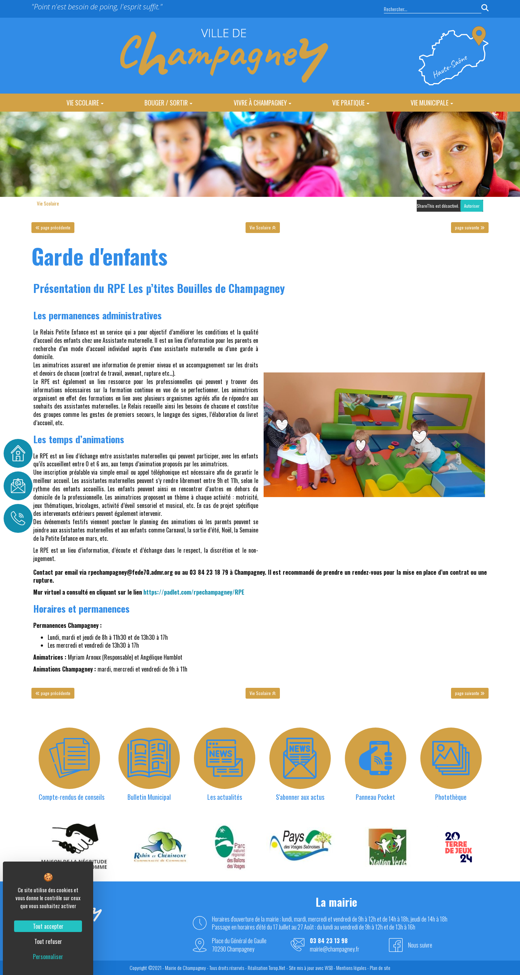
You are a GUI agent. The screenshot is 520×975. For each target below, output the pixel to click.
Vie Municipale (432, 102)
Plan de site (380, 967)
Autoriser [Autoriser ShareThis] (472, 206)
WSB (329, 967)
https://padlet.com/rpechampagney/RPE (193, 592)
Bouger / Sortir (168, 102)
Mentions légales (351, 967)
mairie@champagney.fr (334, 949)
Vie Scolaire (85, 102)
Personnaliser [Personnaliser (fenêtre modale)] (48, 956)
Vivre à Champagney (262, 102)
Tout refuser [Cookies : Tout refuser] (48, 941)
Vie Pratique (350, 102)
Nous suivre (420, 945)
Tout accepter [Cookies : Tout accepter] (48, 926)
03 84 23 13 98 (329, 941)
